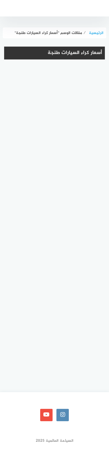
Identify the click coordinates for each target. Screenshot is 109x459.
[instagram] (62, 415)
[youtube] (46, 415)
